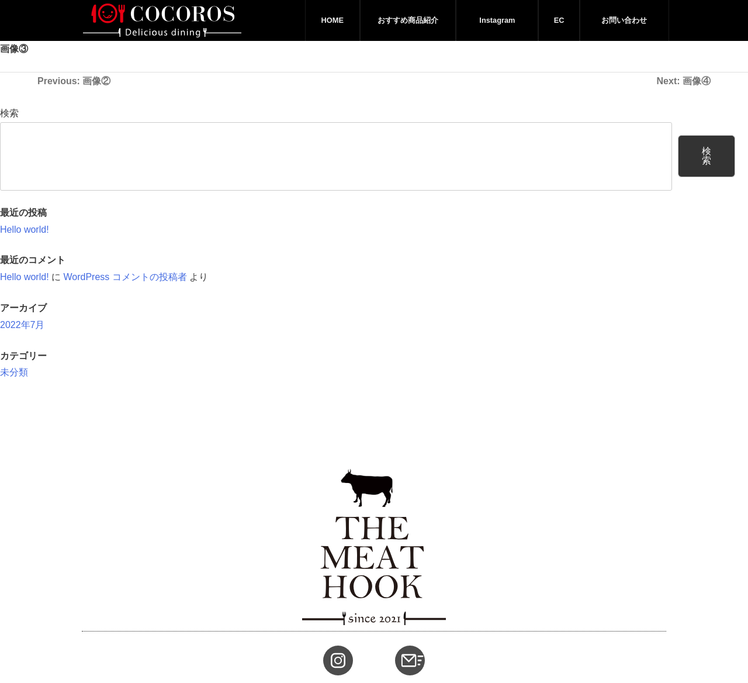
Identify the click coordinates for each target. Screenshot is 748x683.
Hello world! (24, 229)
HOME (332, 20)
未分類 (14, 372)
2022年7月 (22, 325)
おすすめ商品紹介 (408, 20)
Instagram (497, 20)
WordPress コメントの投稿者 (124, 277)
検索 (9, 113)
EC (559, 20)
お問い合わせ (624, 20)
